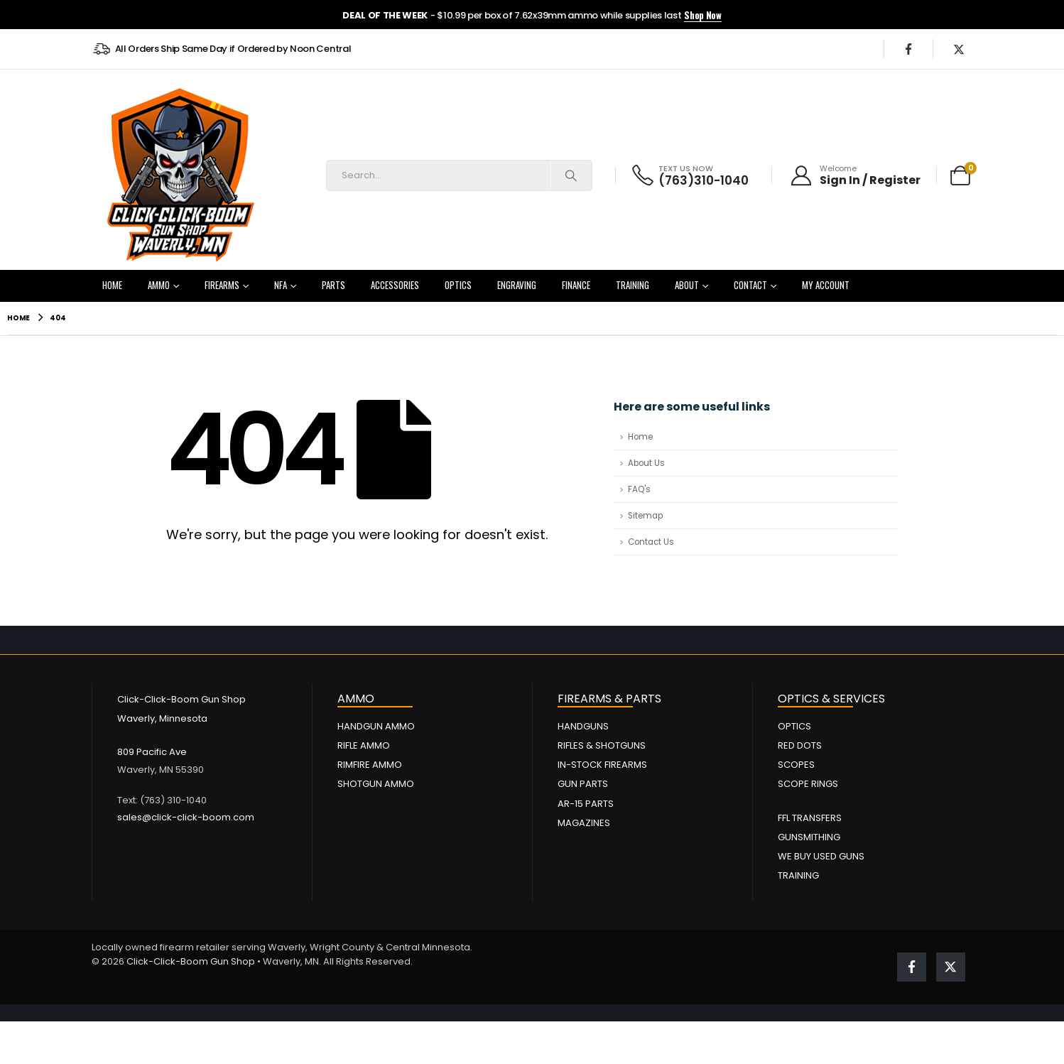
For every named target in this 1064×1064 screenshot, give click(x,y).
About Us (646, 463)
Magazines (584, 823)
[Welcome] (855, 175)
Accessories (395, 285)
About (687, 285)
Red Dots (800, 745)
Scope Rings (808, 784)
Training (632, 285)
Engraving (516, 285)
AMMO (355, 698)
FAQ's (639, 489)
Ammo (159, 285)
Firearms (222, 285)
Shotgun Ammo (375, 784)
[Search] (570, 175)
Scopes (796, 764)
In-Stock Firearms (602, 764)
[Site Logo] (180, 175)
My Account (825, 285)
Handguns (583, 726)
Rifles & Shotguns (602, 745)
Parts (333, 285)
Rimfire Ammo (369, 764)
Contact (750, 285)
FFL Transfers (810, 818)
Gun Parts (583, 784)
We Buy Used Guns (821, 856)
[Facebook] (908, 49)
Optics (458, 285)
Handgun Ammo (376, 726)
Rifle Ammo (363, 745)
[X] (959, 49)
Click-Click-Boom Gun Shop (190, 961)
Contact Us (651, 542)
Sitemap (645, 515)
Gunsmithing (809, 837)
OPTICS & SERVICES (831, 698)
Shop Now (702, 15)
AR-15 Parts (586, 803)
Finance (576, 285)
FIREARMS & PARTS (609, 698)
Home (112, 285)
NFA (280, 285)
